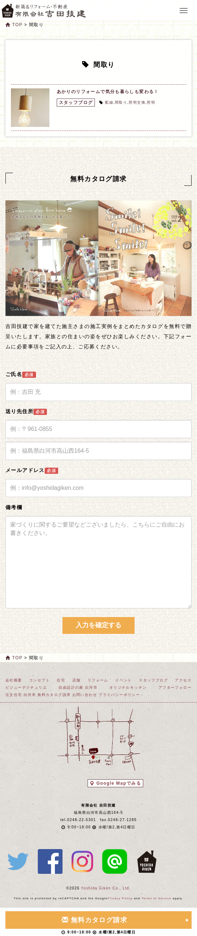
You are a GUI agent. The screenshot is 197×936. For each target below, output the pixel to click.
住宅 (61, 680)
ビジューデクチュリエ (26, 687)
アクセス (183, 680)
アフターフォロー (175, 687)
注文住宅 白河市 (20, 695)
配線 (109, 102)
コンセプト (39, 680)
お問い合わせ (84, 695)
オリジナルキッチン (128, 687)
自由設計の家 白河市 (78, 687)
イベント (123, 680)
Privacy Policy (120, 898)
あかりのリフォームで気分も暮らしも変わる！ (108, 91)
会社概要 (13, 680)
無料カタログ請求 (54, 695)
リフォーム (98, 680)
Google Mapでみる (115, 783)
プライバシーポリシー (119, 695)
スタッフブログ (76, 102)
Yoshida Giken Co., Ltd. (106, 888)
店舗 (76, 680)
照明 (151, 102)
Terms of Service (157, 898)
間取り (121, 102)
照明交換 (137, 102)
